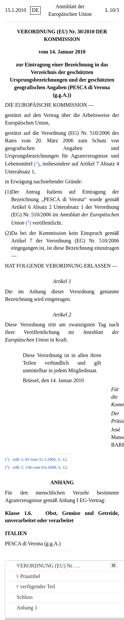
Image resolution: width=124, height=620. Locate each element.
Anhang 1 (27, 607)
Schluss (25, 597)
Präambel (28, 576)
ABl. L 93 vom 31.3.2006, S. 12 (39, 459)
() (36, 164)
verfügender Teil (36, 586)
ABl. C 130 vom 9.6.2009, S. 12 (39, 467)
